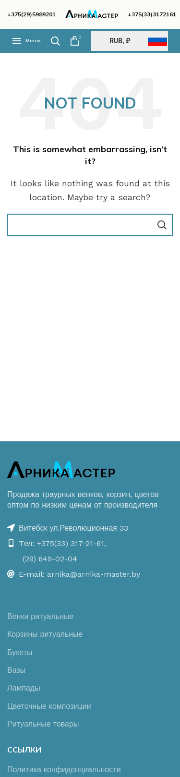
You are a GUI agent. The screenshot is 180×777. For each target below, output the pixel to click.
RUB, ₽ (119, 41)
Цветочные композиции (49, 706)
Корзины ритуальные (45, 634)
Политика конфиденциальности (64, 769)
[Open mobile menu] (26, 40)
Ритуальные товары (43, 723)
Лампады (23, 687)
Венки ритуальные (40, 616)
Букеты (20, 652)
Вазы (16, 670)
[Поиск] (55, 40)
